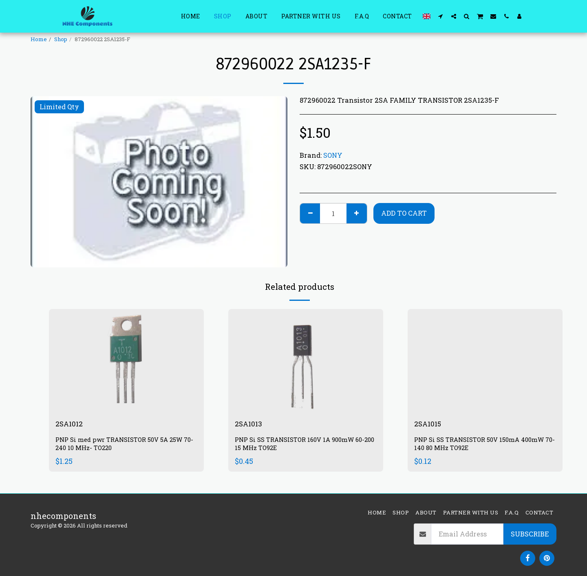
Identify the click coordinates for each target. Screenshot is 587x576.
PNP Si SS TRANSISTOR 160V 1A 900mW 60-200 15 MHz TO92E (304, 445)
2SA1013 (250, 424)
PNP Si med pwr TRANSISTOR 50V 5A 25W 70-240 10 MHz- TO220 (124, 445)
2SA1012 (70, 424)
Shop (60, 39)
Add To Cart (404, 213)
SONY (332, 155)
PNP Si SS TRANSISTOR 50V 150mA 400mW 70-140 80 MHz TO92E (484, 445)
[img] (126, 360)
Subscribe (530, 534)
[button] (441, 16)
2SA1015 (429, 424)
